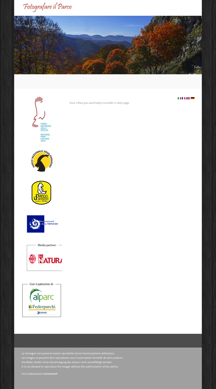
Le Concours (76, 18)
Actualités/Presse (142, 21)
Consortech (50, 373)
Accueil (60, 21)
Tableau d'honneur (101, 21)
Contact (163, 21)
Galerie (122, 21)
